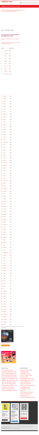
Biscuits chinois (24, 377)
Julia (4, 178)
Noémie (5, 224)
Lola (4, 175)
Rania (5, 306)
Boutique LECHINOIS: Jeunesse (9, 390)
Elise (5, 56)
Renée (5, 311)
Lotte (5, 137)
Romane (5, 314)
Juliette (5, 96)
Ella (4, 147)
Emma (5, 50)
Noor (5, 124)
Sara (5, 127)
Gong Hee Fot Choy (25, 373)
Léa (5, 58)
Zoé (4, 121)
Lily (4, 152)
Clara (5, 150)
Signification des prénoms (8, 388)
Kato (5, 216)
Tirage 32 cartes (24, 371)
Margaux (6, 252)
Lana (5, 324)
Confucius (22, 390)
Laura (5, 116)
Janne (5, 242)
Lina (5, 66)
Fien (4, 139)
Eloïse (5, 296)
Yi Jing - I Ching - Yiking (26, 375)
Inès (4, 204)
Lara (5, 193)
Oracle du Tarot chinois (26, 370)
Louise (5, 53)
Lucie (5, 98)
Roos (5, 229)
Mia (4, 234)
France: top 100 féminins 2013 (9, 377)
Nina (5, 68)
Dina (5, 281)
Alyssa (5, 293)
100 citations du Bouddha (26, 392)
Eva (4, 145)
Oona (5, 273)
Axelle (5, 247)
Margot (5, 322)
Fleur (5, 186)
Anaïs (5, 198)
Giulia (5, 196)
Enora (5, 219)
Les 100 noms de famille (8, 387)
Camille (6, 74)
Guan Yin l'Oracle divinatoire (27, 385)
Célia (5, 221)
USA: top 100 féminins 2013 (8, 382)
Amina (5, 309)
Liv (4, 288)
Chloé (5, 106)
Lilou (5, 227)
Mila (4, 132)
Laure (5, 257)
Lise (4, 260)
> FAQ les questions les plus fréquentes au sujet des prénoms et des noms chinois (10, 43)
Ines (4, 232)
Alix (4, 286)
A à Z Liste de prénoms (7, 370)
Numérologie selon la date (27, 380)
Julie (5, 63)
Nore (5, 265)
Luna (5, 170)
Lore (5, 157)
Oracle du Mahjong (25, 382)
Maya (5, 255)
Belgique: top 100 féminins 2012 (10, 378)
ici (9, 427)
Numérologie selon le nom (27, 378)
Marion (5, 268)
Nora (5, 155)
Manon (5, 114)
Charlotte (6, 142)
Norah (5, 304)
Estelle (5, 316)
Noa (4, 263)
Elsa (4, 283)
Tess (5, 275)
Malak (5, 291)
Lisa (4, 111)
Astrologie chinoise (25, 387)
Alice (5, 103)
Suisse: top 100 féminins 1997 (9, 371)
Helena (5, 237)
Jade (4, 119)
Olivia (5, 71)
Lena (5, 109)
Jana (5, 239)
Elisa (5, 168)
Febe (5, 278)
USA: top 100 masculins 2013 (9, 383)
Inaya (5, 209)
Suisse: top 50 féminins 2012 (9, 373)
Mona (5, 270)
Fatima (5, 319)
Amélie (5, 188)
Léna (5, 298)
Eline (5, 183)
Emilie (5, 201)
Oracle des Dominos (25, 388)
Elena (5, 101)
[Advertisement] (19, 20)
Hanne (5, 191)
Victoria (5, 162)
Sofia (5, 160)
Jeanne (5, 214)
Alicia (5, 211)
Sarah (5, 129)
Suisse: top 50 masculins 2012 (9, 375)
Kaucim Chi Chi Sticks (25, 383)
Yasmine (5, 180)
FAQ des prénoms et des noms (9, 385)
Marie (5, 61)
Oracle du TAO (24, 395)
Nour (5, 301)
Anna (5, 134)
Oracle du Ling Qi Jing (25, 394)
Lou (4, 250)
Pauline (5, 206)
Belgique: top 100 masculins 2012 (10, 380)
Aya (4, 173)
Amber (5, 165)
